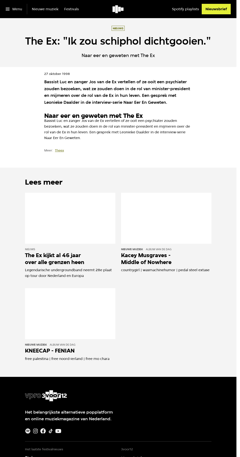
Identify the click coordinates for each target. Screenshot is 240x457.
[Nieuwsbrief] (216, 9)
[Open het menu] (14, 9)
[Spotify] (28, 431)
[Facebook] (43, 431)
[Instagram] (35, 431)
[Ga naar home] (118, 9)
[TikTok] (51, 431)
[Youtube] (58, 431)
